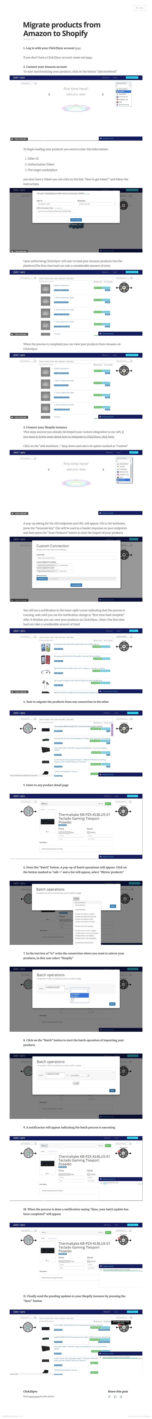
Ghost (147, 1416)
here (78, 48)
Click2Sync (30, 1391)
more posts (34, 1396)
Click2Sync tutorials (9, 1416)
